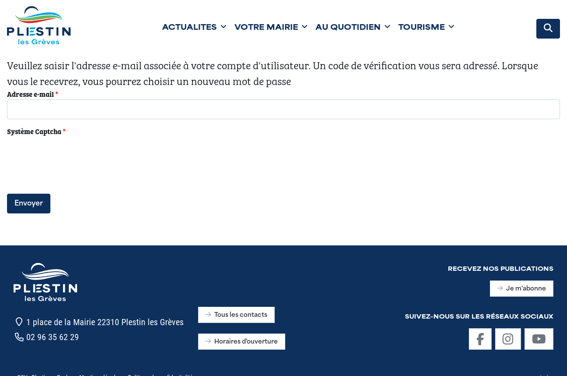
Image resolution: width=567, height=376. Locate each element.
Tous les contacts (236, 315)
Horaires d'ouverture (242, 342)
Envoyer (28, 203)
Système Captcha (36, 131)
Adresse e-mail (32, 94)
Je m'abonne (521, 289)
